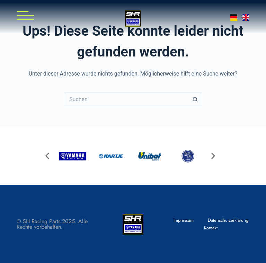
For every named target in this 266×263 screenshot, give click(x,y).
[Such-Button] (195, 99)
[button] (47, 156)
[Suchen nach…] (126, 99)
